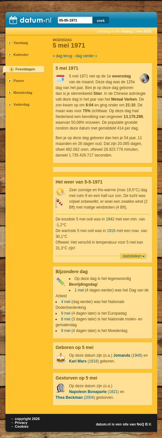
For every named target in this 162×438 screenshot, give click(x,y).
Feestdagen (25, 69)
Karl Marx (78, 361)
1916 (111, 230)
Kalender (21, 55)
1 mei (79, 290)
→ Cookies (19, 426)
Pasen (18, 81)
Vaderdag (21, 104)
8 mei (65, 319)
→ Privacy (18, 423)
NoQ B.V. (144, 424)
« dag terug (62, 56)
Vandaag (20, 43)
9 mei (65, 313)
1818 (93, 361)
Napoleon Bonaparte (88, 391)
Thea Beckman (69, 397)
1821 (113, 391)
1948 (136, 355)
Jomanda (121, 355)
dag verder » (86, 56)
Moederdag (22, 92)
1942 (110, 219)
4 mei (65, 301)
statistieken (131, 256)
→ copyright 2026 (25, 419)
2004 (89, 397)
